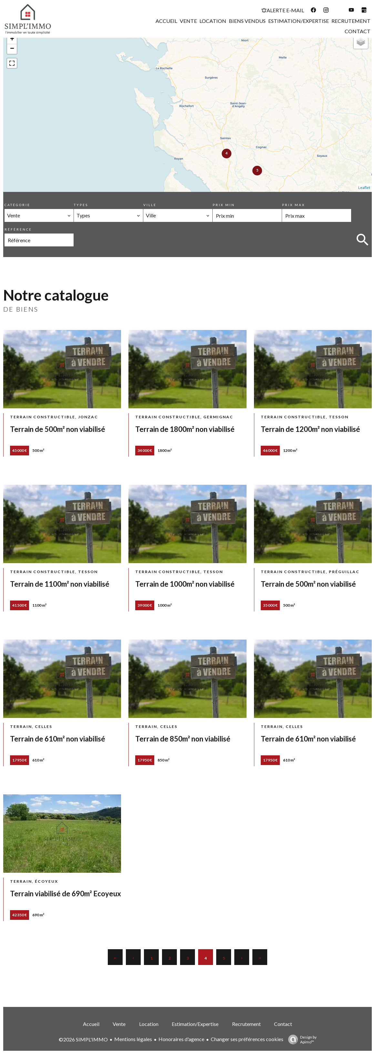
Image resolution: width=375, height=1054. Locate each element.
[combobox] (39, 215)
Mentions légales (133, 1039)
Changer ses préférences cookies (247, 1039)
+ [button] (12, 39)
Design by (301, 1039)
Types (81, 205)
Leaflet (364, 187)
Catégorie (17, 205)
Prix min (224, 205)
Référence (18, 229)
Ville (150, 205)
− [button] (12, 49)
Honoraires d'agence (181, 1039)
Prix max (293, 205)
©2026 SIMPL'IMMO (83, 1039)
